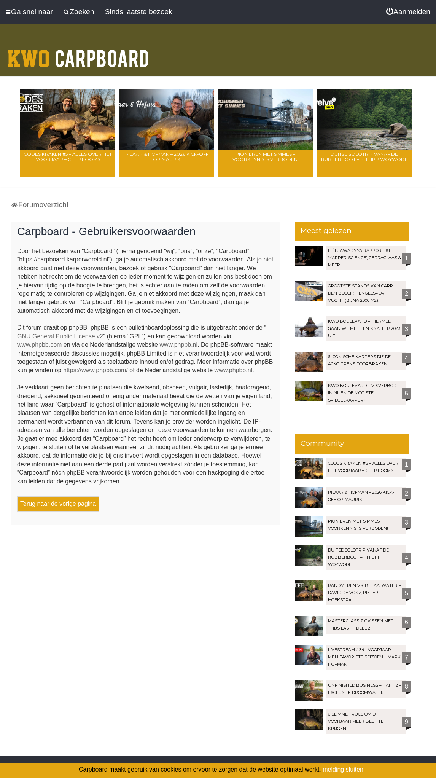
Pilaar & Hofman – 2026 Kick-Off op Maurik (166, 156)
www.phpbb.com (39, 344)
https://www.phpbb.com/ (95, 370)
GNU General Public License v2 (60, 336)
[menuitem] (408, 11)
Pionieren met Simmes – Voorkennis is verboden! (265, 156)
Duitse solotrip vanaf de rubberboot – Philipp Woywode (364, 156)
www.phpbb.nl (178, 344)
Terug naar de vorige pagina (58, 504)
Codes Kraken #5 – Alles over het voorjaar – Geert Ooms (68, 156)
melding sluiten (343, 769)
